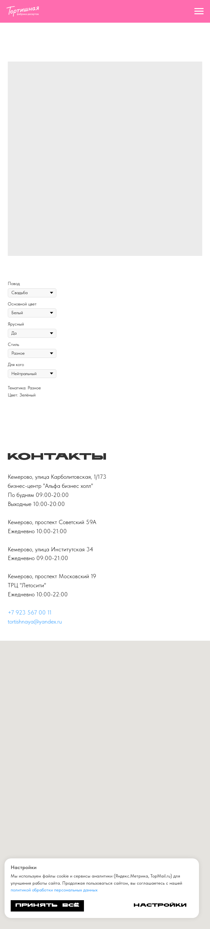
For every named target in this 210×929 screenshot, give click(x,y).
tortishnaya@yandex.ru (35, 621)
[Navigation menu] (199, 11)
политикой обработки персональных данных (54, 889)
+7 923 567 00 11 (30, 612)
